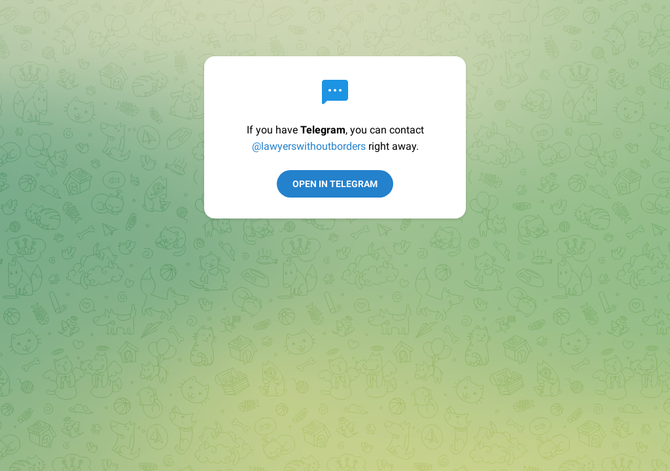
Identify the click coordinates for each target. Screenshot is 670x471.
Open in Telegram (335, 184)
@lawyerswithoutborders (309, 146)
